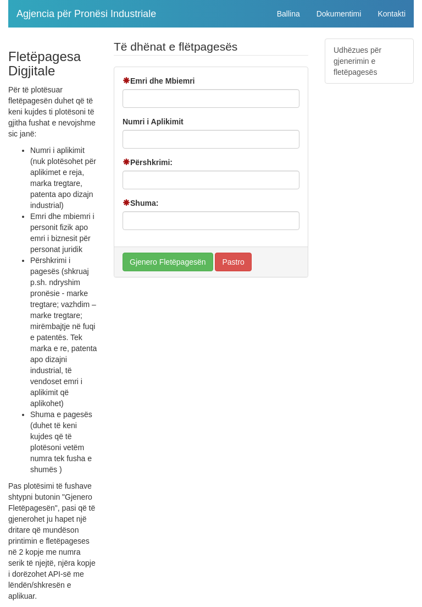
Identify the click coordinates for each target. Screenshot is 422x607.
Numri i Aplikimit (153, 121)
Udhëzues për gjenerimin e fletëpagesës (357, 61)
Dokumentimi (339, 13)
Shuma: (140, 203)
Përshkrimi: (148, 162)
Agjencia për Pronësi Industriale (86, 13)
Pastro (233, 262)
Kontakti (391, 13)
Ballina (288, 13)
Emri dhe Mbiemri (159, 80)
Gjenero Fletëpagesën (168, 262)
